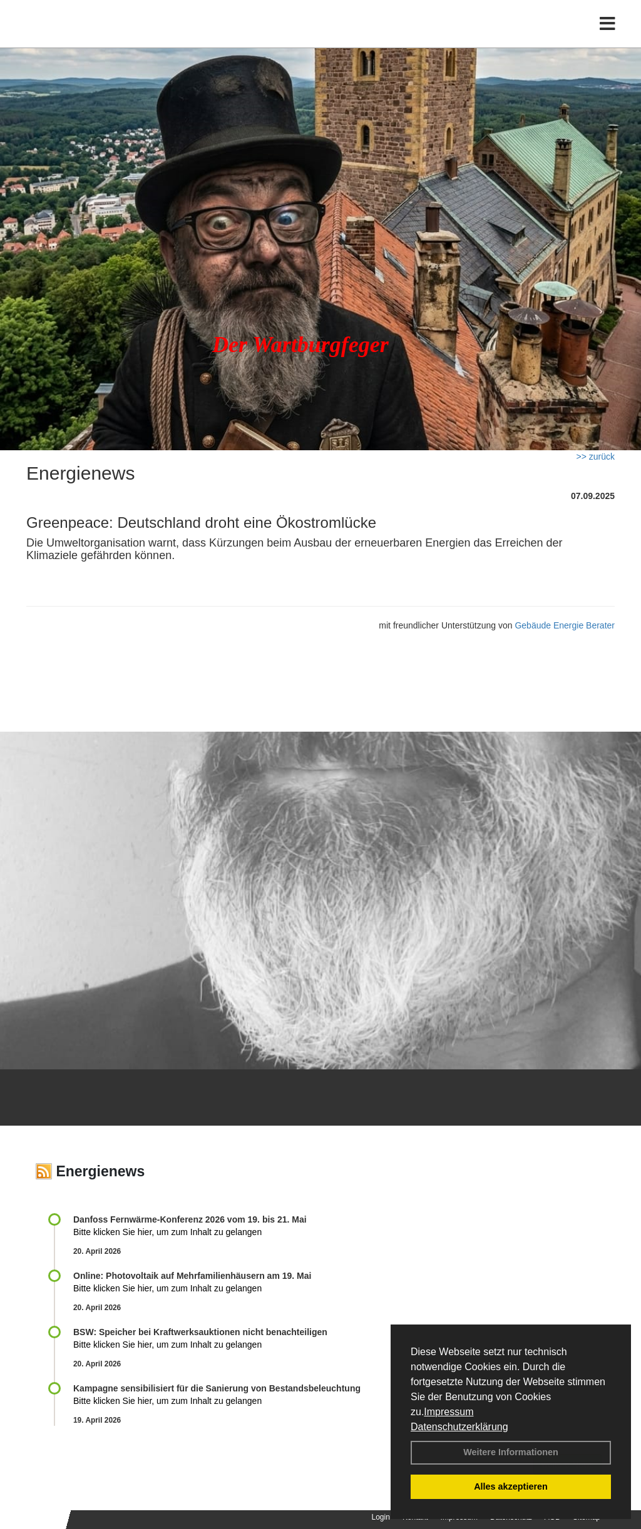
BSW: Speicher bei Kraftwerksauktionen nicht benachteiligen (200, 1332)
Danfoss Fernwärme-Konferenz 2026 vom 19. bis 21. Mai (190, 1219)
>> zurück (596, 457)
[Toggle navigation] (607, 36)
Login (381, 1517)
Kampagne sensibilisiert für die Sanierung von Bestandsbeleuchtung (217, 1388)
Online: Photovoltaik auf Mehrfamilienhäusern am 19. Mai (192, 1276)
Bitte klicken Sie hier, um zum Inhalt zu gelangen (167, 1232)
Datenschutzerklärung (459, 1426)
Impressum (448, 1411)
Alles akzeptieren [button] (511, 1486)
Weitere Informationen (510, 1452)
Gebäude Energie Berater (565, 625)
